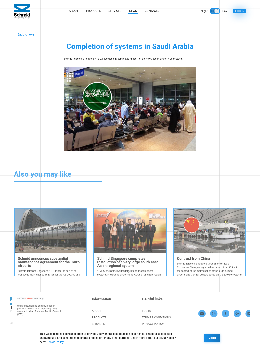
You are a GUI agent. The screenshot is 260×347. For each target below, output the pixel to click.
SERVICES (94, 324)
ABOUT (92, 311)
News (133, 11)
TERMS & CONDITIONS (162, 317)
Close (212, 338)
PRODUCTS (95, 317)
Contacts (152, 11)
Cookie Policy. (55, 342)
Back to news (25, 34)
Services (114, 11)
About (73, 11)
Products (93, 11)
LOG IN (239, 11)
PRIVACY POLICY (159, 324)
